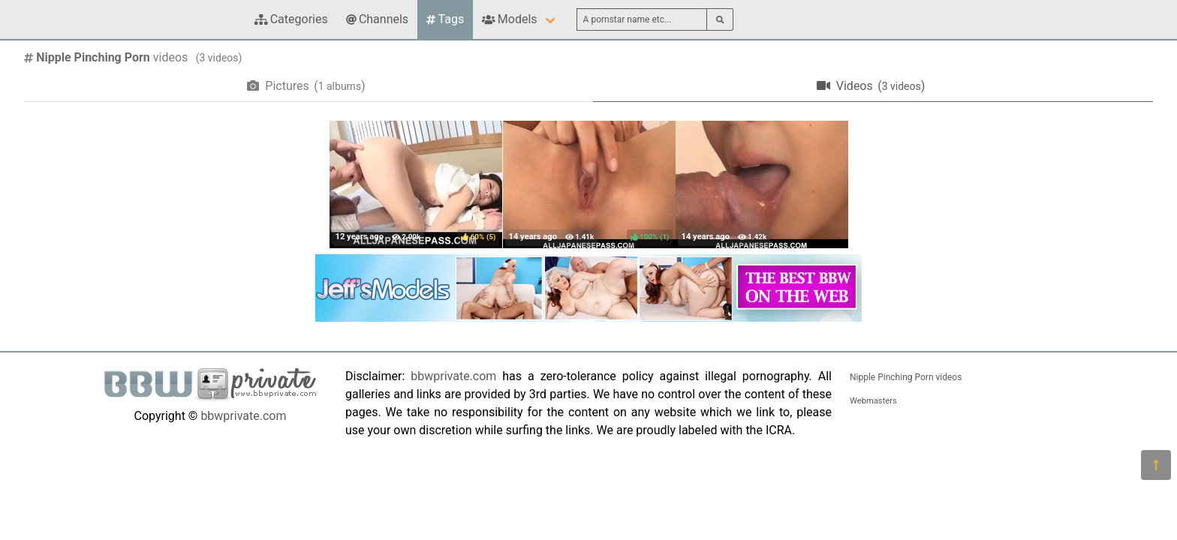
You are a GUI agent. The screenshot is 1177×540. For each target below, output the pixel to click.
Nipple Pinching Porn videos (906, 377)
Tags (445, 19)
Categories (291, 19)
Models (509, 19)
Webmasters (873, 401)
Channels (377, 19)
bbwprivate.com (243, 416)
